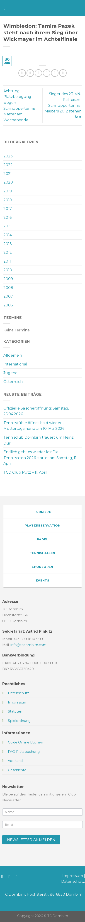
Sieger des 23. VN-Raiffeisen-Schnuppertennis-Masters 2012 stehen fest (63, 105)
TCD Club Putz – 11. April (25, 472)
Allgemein (12, 355)
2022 (8, 165)
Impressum (72, 876)
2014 (7, 235)
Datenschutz (73, 881)
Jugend (10, 373)
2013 (7, 244)
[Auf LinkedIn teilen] (63, 73)
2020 (8, 182)
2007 (8, 296)
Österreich (13, 382)
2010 (7, 270)
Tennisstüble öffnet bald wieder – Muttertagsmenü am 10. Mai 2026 (33, 426)
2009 (8, 279)
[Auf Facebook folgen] (3, 876)
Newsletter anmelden (31, 840)
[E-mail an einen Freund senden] (46, 73)
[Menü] (6, 7)
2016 (7, 217)
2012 (7, 252)
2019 (7, 191)
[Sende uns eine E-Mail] (18, 876)
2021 (7, 173)
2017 (7, 208)
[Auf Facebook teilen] (30, 73)
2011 (7, 261)
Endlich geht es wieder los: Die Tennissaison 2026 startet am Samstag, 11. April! (40, 458)
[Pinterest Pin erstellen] (54, 73)
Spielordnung (19, 721)
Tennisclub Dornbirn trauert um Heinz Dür (38, 440)
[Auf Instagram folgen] (10, 876)
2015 (7, 226)
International (15, 364)
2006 (8, 305)
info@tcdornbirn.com (28, 645)
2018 (7, 200)
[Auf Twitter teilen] (38, 73)
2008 (8, 288)
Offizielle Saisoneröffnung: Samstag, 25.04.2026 (36, 411)
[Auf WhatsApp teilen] (22, 73)
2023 (8, 156)
